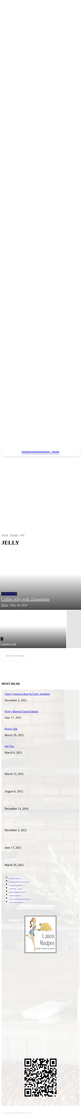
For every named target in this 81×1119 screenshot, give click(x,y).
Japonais (9, 802)
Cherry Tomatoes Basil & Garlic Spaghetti (27, 823)
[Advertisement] (35, 493)
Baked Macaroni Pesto (17, 767)
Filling (2, 639)
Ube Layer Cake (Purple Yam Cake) (24, 785)
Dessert (14, 535)
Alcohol (9, 594)
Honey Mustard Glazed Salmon (21, 841)
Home (5, 535)
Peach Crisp (11, 858)
